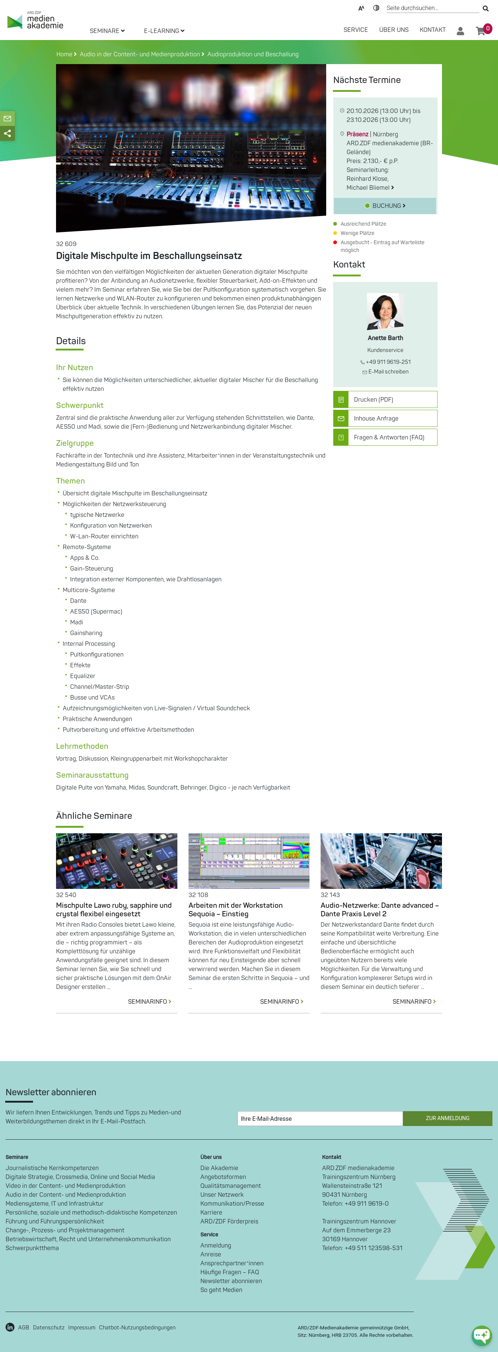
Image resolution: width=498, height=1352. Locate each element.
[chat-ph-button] (482, 1336)
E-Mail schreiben (385, 372)
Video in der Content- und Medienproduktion (65, 1186)
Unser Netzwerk (222, 1195)
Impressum (81, 1328)
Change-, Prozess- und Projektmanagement (65, 1230)
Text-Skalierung (361, 7)
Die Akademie (219, 1168)
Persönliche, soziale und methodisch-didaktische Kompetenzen (91, 1212)
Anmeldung (215, 1245)
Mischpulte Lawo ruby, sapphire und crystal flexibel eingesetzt (114, 910)
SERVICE (356, 30)
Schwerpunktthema (32, 1248)
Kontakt (433, 30)
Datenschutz (49, 1328)
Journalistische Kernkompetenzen (52, 1168)
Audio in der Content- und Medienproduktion (66, 1195)
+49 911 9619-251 (385, 362)
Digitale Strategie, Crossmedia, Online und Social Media (80, 1177)
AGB (23, 1328)
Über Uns (394, 30)
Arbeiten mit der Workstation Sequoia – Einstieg (236, 910)
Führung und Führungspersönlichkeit (55, 1221)
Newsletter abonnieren (231, 1281)
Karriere (211, 1212)
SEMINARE (107, 31)
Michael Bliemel (370, 188)
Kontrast (376, 7)
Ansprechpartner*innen (231, 1263)
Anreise (210, 1254)
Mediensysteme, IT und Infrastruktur (55, 1204)
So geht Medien (221, 1290)
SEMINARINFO (152, 1002)
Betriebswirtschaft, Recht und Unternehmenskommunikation (88, 1239)
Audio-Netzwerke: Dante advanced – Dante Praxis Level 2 (380, 910)
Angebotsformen (223, 1177)
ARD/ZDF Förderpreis (229, 1221)
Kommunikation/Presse (232, 1204)
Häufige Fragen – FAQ (229, 1272)
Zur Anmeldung (447, 1118)
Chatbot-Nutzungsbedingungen (137, 1328)
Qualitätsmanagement (230, 1186)
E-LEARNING (164, 31)
